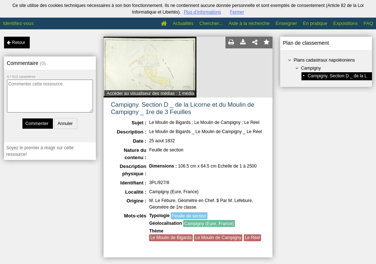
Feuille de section (189, 216)
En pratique (315, 23)
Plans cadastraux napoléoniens (324, 60)
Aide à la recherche (249, 23)
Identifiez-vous (18, 23)
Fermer (237, 12)
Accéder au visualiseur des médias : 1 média (150, 93)
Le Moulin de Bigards (171, 237)
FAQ (368, 23)
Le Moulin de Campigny (218, 237)
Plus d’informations (202, 12)
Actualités (183, 23)
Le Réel (252, 237)
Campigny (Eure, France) (209, 223)
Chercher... (211, 23)
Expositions (345, 23)
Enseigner (286, 23)
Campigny (311, 68)
